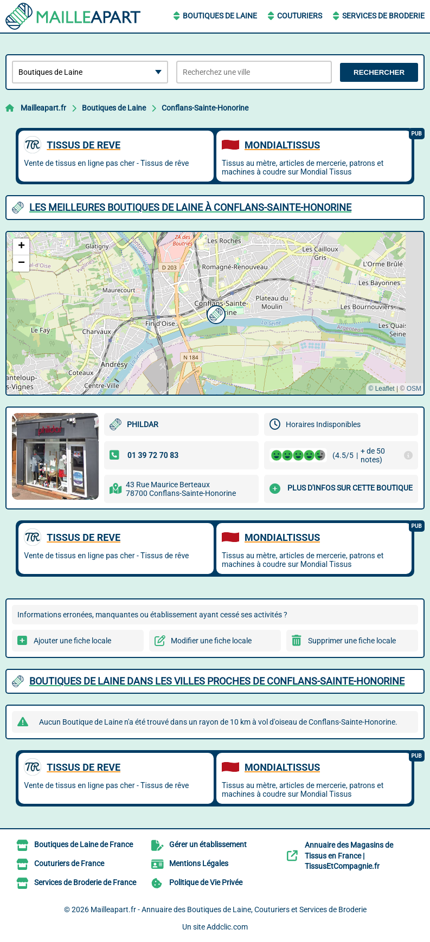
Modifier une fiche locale (211, 640)
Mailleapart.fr (43, 108)
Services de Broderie (383, 15)
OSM (414, 388)
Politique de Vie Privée (205, 882)
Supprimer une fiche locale (352, 640)
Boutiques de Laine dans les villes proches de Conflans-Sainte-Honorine (217, 681)
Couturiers (299, 15)
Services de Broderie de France (85, 882)
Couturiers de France (69, 863)
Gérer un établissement (208, 844)
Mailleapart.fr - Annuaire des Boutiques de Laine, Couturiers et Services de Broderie (229, 909)
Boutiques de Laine (220, 15)
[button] (215, 313)
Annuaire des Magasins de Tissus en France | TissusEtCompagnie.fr (349, 855)
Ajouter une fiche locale (72, 640)
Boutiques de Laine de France (83, 844)
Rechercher (379, 72)
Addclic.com (227, 926)
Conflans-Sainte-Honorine (205, 108)
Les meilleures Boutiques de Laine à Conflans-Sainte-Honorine (190, 207)
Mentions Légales (198, 863)
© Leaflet (381, 388)
